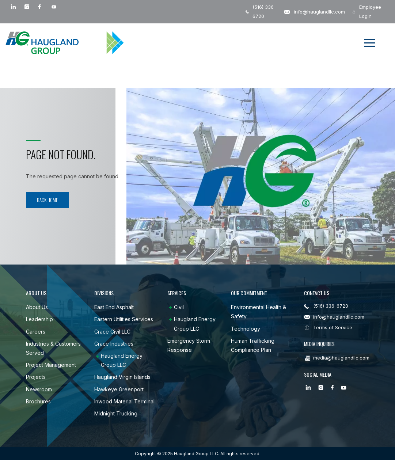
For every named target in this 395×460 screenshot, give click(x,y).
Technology (245, 329)
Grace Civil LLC (112, 331)
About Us (37, 307)
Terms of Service (332, 327)
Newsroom (39, 389)
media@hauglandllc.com (341, 357)
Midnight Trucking (115, 413)
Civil (179, 307)
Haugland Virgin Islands (122, 377)
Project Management (51, 365)
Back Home (47, 200)
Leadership (39, 319)
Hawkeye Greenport (119, 389)
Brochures (38, 401)
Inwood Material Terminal (124, 401)
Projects (36, 377)
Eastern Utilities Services (123, 319)
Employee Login (366, 11)
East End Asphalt (114, 307)
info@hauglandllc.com (314, 12)
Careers (35, 331)
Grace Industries (113, 344)
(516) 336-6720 (261, 11)
